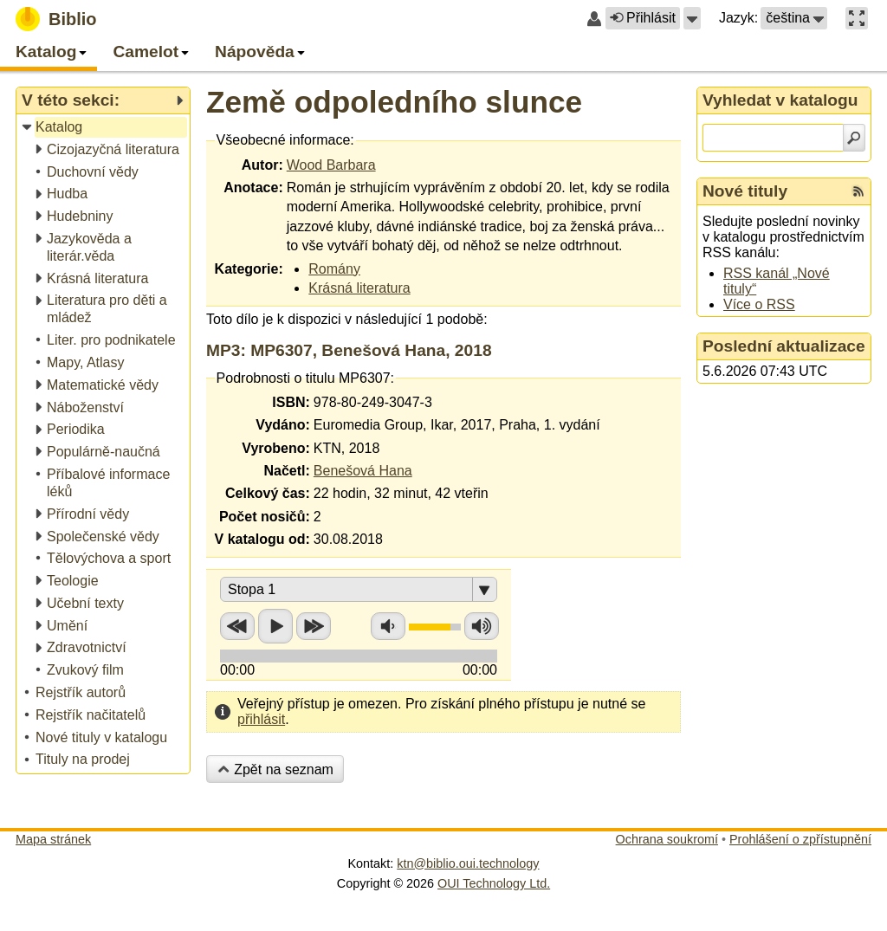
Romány (334, 269)
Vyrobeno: (276, 448)
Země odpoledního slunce (394, 102)
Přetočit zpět (237, 626)
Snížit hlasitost (388, 626)
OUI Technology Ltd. (493, 883)
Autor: (262, 165)
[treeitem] (104, 128)
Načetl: (286, 470)
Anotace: (252, 187)
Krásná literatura (359, 288)
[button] (692, 18)
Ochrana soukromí (667, 839)
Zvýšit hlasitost (481, 626)
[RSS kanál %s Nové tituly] (858, 191)
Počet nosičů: (264, 516)
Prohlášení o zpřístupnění (800, 839)
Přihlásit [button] (643, 17)
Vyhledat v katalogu (780, 100)
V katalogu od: (262, 539)
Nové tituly (744, 191)
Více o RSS (759, 304)
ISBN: (291, 402)
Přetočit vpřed (313, 626)
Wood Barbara (331, 165)
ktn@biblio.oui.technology (468, 863)
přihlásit (261, 719)
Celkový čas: (267, 493)
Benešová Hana (363, 470)
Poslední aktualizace (783, 346)
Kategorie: (249, 269)
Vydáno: (283, 424)
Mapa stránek (53, 839)
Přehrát (275, 626)
